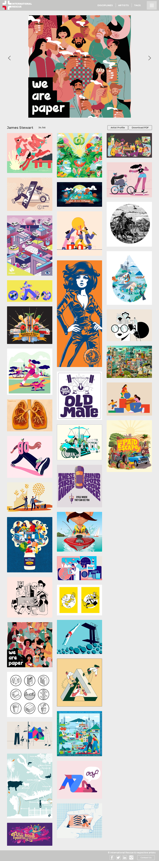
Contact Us (146, 857)
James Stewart (20, 128)
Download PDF (140, 127)
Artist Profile (118, 127)
